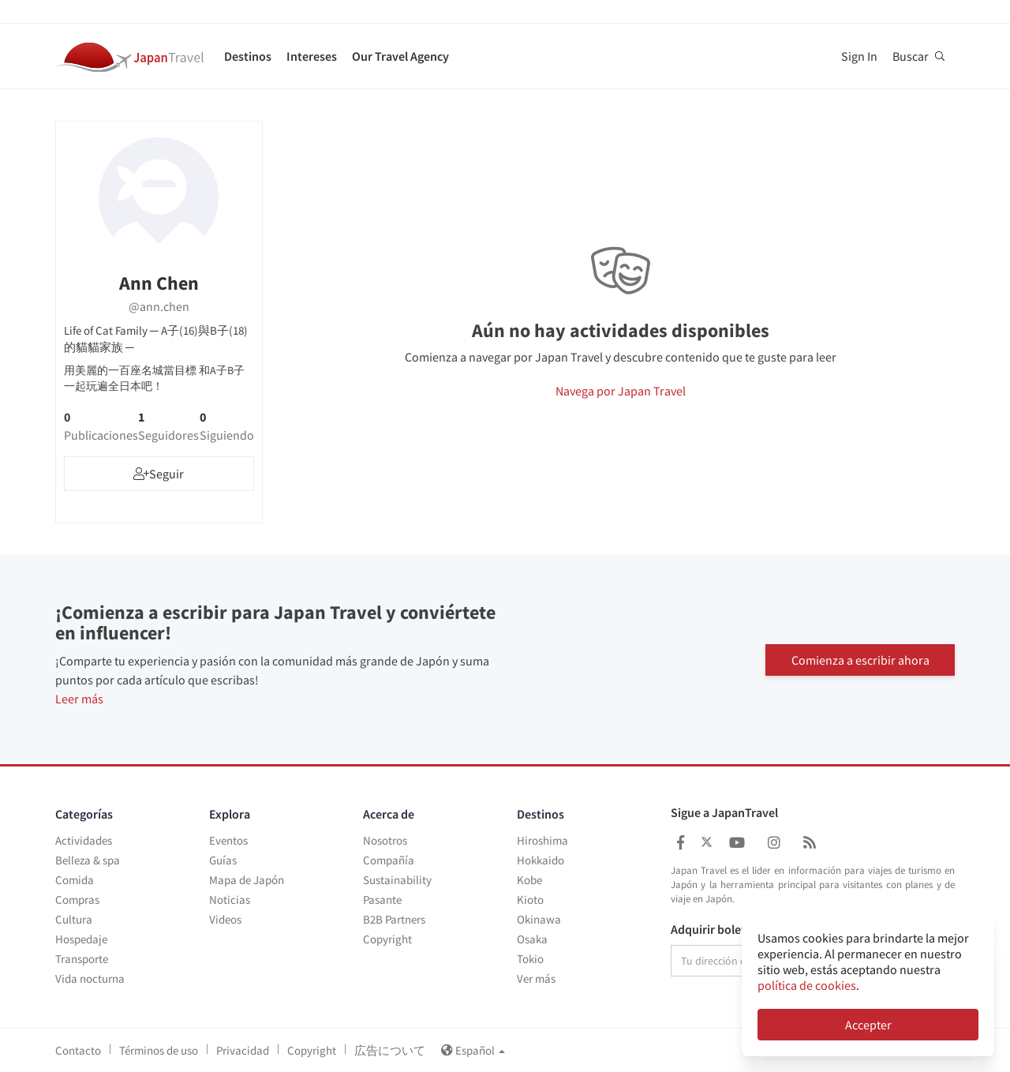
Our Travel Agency (400, 56)
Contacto (78, 1050)
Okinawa (539, 919)
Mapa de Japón (246, 879)
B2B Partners (394, 919)
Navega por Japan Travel (621, 390)
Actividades (83, 840)
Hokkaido (540, 860)
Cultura (73, 919)
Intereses (311, 56)
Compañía (388, 860)
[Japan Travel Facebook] (680, 843)
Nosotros (385, 840)
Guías (223, 860)
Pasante (382, 899)
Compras (77, 899)
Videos (225, 919)
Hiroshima (542, 840)
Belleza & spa (87, 860)
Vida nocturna (90, 978)
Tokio (530, 958)
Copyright (387, 938)
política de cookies (807, 985)
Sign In (859, 56)
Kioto (530, 899)
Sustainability (397, 879)
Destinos (247, 56)
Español (473, 1050)
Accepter (868, 1025)
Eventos (228, 840)
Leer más (79, 699)
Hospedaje (81, 938)
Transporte (81, 958)
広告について (389, 1050)
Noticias (229, 899)
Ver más (536, 978)
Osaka (532, 938)
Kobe (529, 879)
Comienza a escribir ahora (860, 659)
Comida (74, 879)
